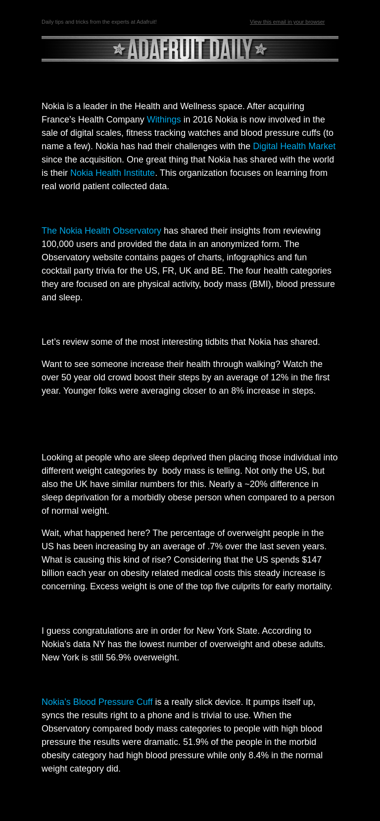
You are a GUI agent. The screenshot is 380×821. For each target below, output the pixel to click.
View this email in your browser (287, 22)
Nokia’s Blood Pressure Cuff (97, 702)
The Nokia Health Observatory (101, 231)
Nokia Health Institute (112, 173)
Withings (164, 119)
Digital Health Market (294, 146)
